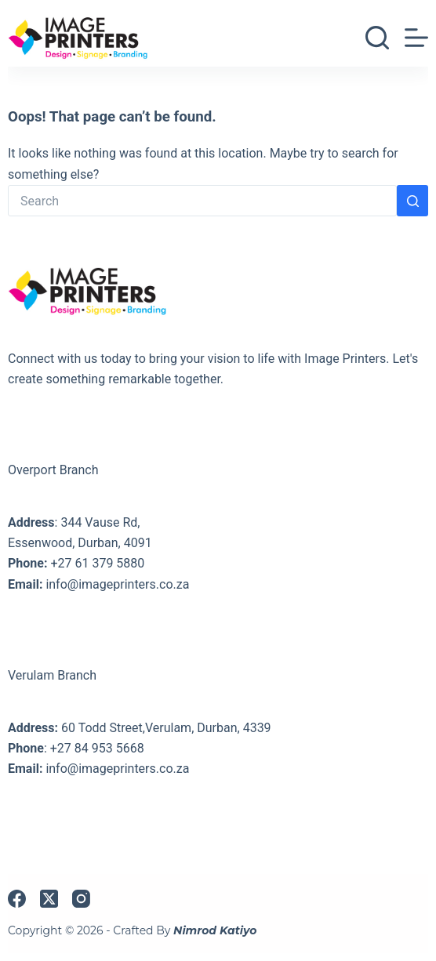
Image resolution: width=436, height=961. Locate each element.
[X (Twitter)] (49, 899)
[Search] (377, 37)
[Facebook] (17, 899)
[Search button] (412, 200)
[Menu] (416, 37)
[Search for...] (202, 200)
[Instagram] (81, 899)
